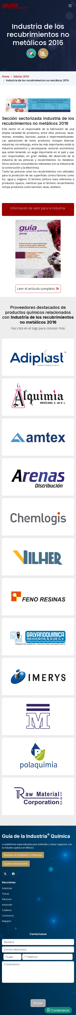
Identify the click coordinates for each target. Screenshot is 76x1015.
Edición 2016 (21, 76)
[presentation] (26, 990)
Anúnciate (7, 905)
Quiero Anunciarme (16, 863)
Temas (5, 894)
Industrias (7, 888)
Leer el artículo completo (38, 288)
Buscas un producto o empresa (23, 855)
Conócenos (8, 916)
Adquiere (6, 921)
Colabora (6, 910)
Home (5, 76)
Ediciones (7, 899)
